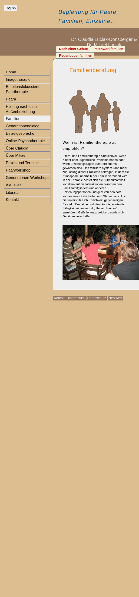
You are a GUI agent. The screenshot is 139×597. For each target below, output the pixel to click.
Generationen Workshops (28, 177)
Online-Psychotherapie (25, 141)
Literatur (13, 192)
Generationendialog (23, 126)
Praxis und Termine (22, 163)
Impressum (77, 298)
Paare (11, 99)
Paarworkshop (18, 170)
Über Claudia (17, 148)
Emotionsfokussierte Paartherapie (23, 89)
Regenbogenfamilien (75, 55)
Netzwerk (116, 298)
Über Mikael (16, 155)
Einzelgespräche (20, 133)
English (10, 8)
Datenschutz (97, 298)
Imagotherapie (18, 79)
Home (11, 72)
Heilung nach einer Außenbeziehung (22, 109)
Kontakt (12, 199)
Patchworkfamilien (108, 49)
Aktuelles (13, 185)
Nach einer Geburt (74, 49)
